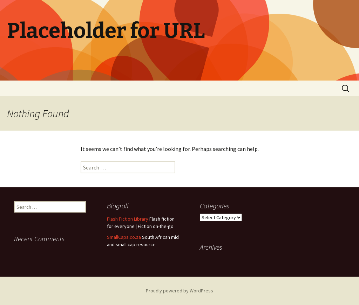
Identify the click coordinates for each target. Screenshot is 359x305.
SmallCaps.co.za (124, 237)
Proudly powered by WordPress (179, 290)
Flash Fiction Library (127, 219)
